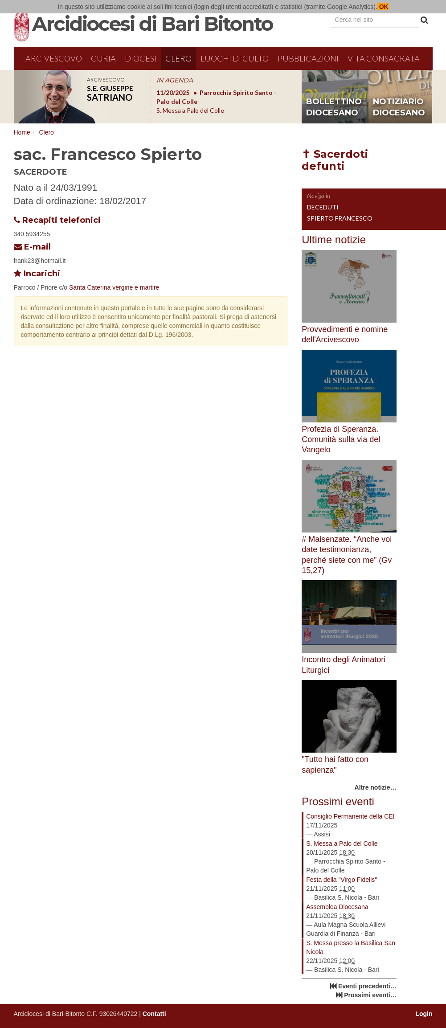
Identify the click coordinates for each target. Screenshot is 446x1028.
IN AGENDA (174, 80)
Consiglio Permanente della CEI (350, 816)
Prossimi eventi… (370, 995)
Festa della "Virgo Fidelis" (341, 879)
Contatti (154, 1013)
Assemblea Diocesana (337, 906)
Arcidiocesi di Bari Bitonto (152, 24)
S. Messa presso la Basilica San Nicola (350, 947)
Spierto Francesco (339, 218)
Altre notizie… (376, 787)
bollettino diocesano (334, 107)
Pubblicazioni (308, 58)
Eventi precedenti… (367, 986)
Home (22, 132)
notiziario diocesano (399, 107)
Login (423, 1013)
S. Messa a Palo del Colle (341, 843)
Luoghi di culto (234, 58)
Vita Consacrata (384, 58)
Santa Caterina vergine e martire (114, 287)
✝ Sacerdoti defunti (335, 159)
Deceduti (323, 207)
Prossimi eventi (338, 801)
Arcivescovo (53, 58)
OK (383, 6)
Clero (178, 58)
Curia (103, 58)
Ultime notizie (334, 239)
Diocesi (140, 58)
